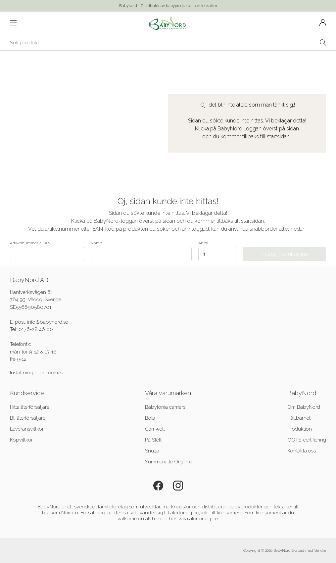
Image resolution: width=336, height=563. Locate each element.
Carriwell (155, 429)
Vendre (320, 550)
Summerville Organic (168, 462)
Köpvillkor (21, 440)
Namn (141, 251)
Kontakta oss (301, 451)
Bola (150, 418)
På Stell (153, 440)
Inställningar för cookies (36, 373)
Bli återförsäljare (27, 418)
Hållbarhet (299, 418)
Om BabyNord (303, 407)
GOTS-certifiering (306, 440)
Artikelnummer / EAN (47, 251)
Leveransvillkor (27, 429)
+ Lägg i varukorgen (285, 254)
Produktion (299, 429)
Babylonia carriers (165, 407)
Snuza (152, 451)
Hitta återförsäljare (29, 407)
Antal (203, 243)
